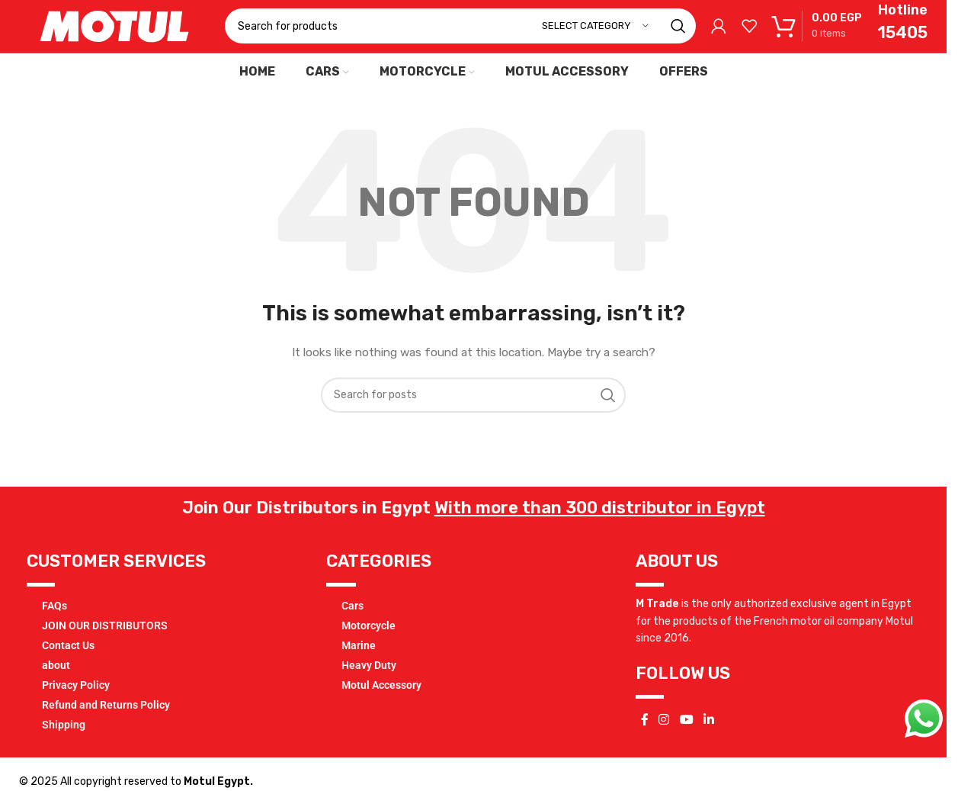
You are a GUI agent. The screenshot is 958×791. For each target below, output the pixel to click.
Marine (358, 672)
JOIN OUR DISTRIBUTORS (105, 652)
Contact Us (68, 672)
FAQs (54, 632)
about (56, 692)
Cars (352, 632)
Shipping (63, 751)
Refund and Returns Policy (106, 731)
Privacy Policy (76, 712)
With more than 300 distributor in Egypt (599, 534)
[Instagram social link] (664, 746)
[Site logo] (114, 39)
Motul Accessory (381, 712)
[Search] (460, 39)
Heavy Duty (368, 692)
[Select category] (595, 40)
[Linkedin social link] (708, 746)
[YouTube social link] (686, 746)
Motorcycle (368, 652)
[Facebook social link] (645, 746)
